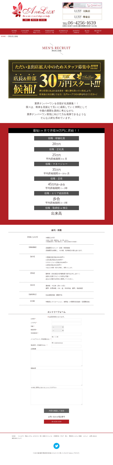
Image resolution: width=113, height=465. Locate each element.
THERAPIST (49, 31)
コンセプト (21, 445)
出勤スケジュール (47, 445)
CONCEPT (25, 31)
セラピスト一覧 (37, 445)
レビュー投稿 (78, 445)
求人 (66, 445)
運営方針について (17, 447)
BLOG (87, 31)
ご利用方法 (56, 445)
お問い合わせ (93, 445)
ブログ (62, 445)
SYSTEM (36, 31)
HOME (14, 31)
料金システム (28, 445)
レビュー (85, 445)
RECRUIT (97, 31)
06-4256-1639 (82, 23)
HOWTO (76, 31)
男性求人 (71, 445)
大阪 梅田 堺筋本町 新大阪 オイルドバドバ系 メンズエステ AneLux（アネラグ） (58, 462)
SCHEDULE (63, 31)
